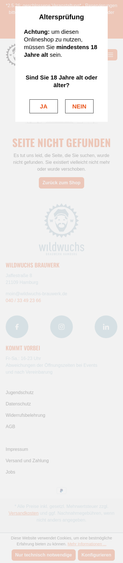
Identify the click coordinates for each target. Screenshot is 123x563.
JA (44, 106)
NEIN (79, 106)
